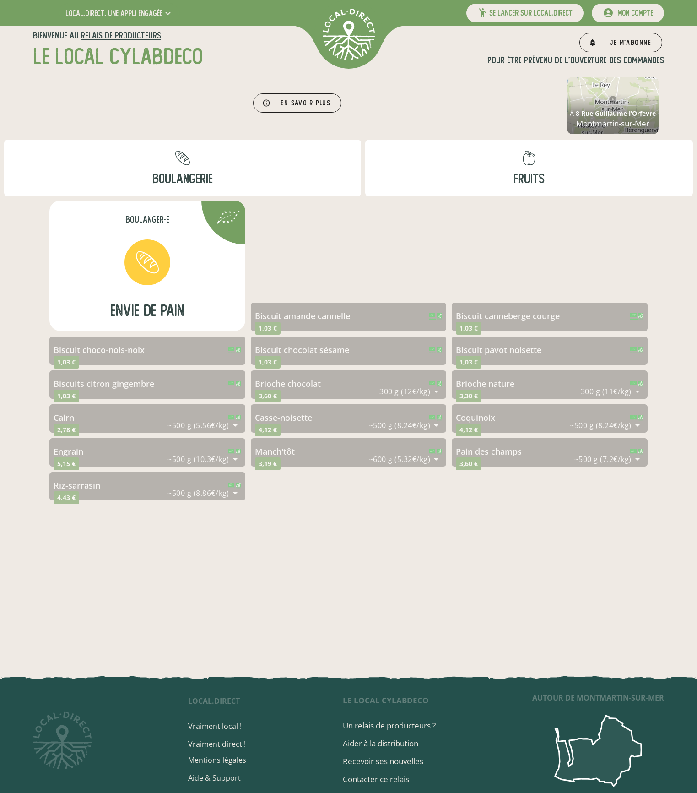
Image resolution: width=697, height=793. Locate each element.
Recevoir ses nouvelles (383, 761)
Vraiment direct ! (217, 744)
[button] (119, 13)
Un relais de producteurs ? (389, 725)
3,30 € (468, 395)
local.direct (214, 701)
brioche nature (485, 383)
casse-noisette (283, 417)
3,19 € (268, 463)
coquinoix (475, 417)
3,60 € (268, 395)
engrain (68, 451)
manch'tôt (275, 451)
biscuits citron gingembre (104, 383)
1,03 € (268, 328)
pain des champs (489, 451)
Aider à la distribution (380, 743)
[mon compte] (628, 13)
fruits (529, 179)
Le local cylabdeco (386, 700)
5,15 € (66, 463)
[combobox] (408, 391)
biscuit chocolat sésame (302, 349)
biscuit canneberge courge (508, 315)
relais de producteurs (121, 35)
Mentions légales (217, 760)
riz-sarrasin (77, 485)
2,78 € (66, 429)
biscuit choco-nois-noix (99, 349)
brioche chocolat (288, 383)
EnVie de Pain (147, 310)
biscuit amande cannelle (302, 315)
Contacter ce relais (376, 779)
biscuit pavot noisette (498, 349)
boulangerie (182, 179)
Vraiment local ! (215, 726)
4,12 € (268, 429)
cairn (64, 417)
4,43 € (66, 497)
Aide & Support (214, 778)
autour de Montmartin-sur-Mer (598, 698)
